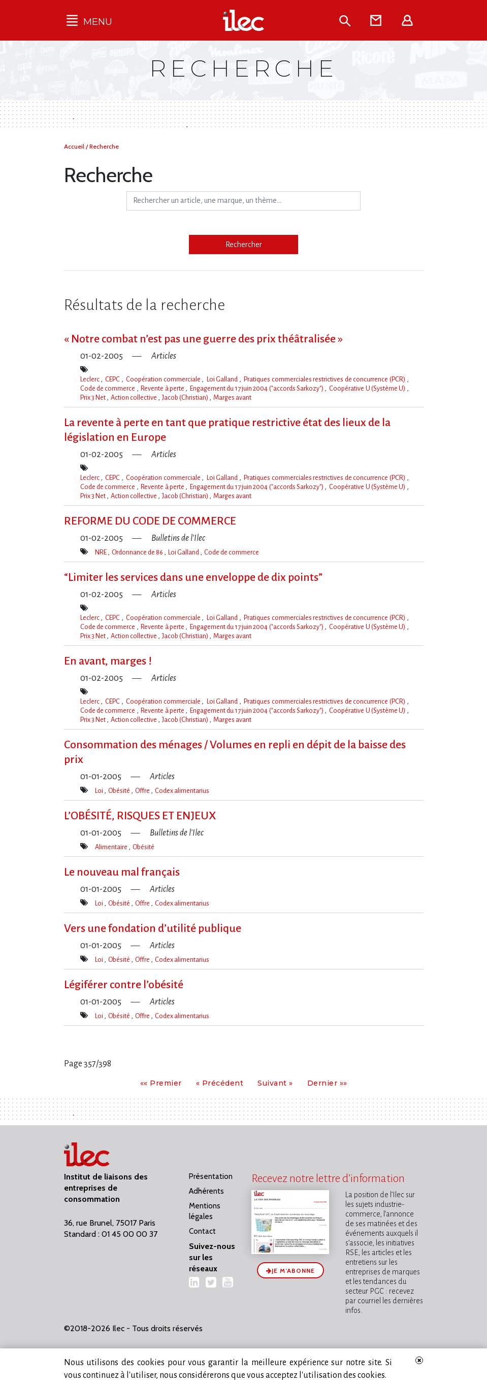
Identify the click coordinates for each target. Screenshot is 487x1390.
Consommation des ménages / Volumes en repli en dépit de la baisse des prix (235, 752)
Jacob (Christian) (185, 397)
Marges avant (232, 397)
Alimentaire (111, 847)
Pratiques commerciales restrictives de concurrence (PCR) (325, 379)
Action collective (134, 397)
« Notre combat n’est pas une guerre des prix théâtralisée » (203, 339)
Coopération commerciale (164, 379)
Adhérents (206, 1191)
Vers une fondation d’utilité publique (152, 928)
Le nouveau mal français (122, 872)
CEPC (113, 379)
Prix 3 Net (93, 397)
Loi (99, 790)
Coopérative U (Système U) (367, 388)
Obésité (119, 790)
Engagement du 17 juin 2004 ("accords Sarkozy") (257, 388)
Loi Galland (223, 379)
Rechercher (243, 244)
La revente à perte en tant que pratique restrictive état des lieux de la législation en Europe (227, 429)
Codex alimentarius (182, 790)
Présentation (211, 1176)
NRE (101, 552)
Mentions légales (204, 1211)
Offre (143, 790)
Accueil (75, 146)
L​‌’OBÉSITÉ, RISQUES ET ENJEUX (140, 816)
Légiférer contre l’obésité (123, 985)
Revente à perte (163, 388)
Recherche (104, 146)
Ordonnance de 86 (138, 552)
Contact (202, 1231)
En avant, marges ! (108, 661)
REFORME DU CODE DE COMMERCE (150, 521)
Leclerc (90, 379)
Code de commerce (108, 388)
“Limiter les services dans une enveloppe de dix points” (193, 577)
